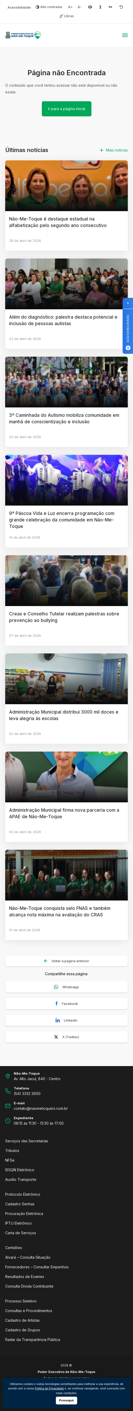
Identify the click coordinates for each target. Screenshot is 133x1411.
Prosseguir (66, 1400)
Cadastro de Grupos (22, 1330)
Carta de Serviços (20, 1233)
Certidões (13, 1247)
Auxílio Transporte (20, 1179)
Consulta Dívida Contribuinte (29, 1286)
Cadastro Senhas (20, 1204)
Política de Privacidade (49, 1388)
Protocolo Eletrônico (22, 1194)
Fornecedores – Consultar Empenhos (37, 1267)
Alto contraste (49, 7)
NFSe (10, 1160)
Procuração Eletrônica (24, 1213)
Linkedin (66, 1020)
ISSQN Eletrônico (19, 1170)
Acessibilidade (19, 7)
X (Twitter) (66, 1037)
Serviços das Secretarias (26, 1141)
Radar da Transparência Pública (32, 1339)
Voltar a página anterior (66, 961)
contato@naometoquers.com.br (41, 1108)
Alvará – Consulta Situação (27, 1257)
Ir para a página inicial (66, 108)
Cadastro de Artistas (22, 1320)
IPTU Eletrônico (18, 1223)
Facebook (66, 1003)
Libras (66, 16)
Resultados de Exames (24, 1276)
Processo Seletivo (21, 1301)
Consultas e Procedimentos (28, 1310)
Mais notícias (114, 150)
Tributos (12, 1150)
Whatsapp (66, 987)
